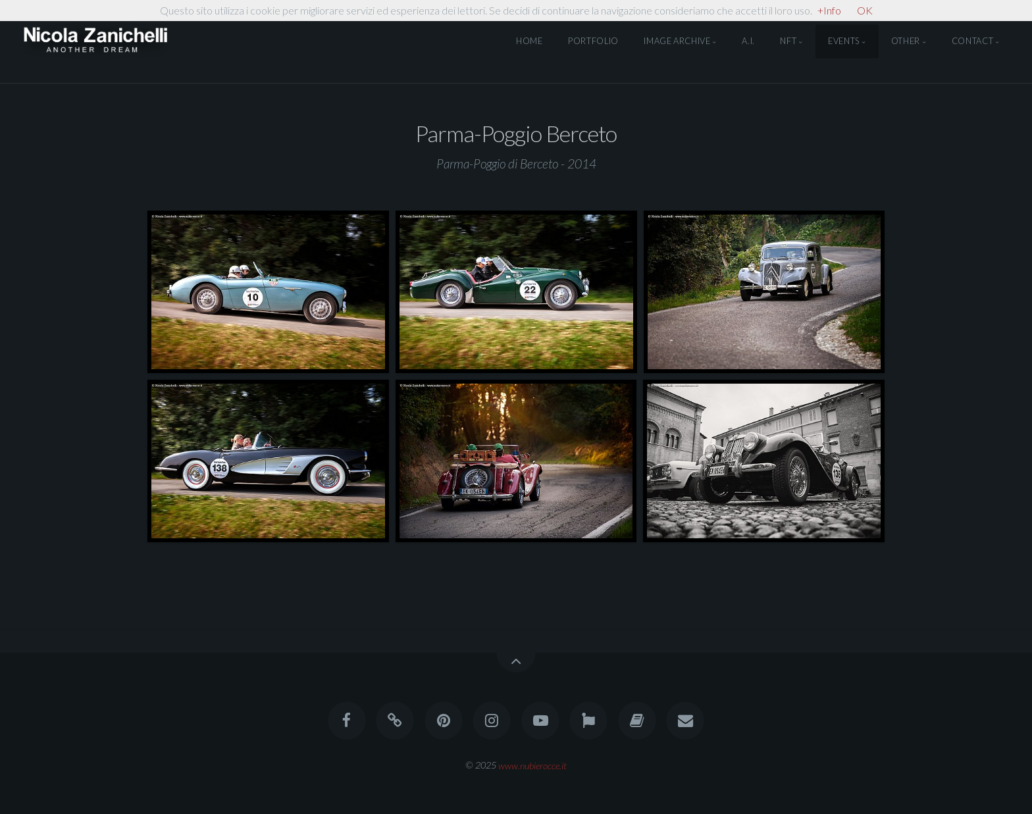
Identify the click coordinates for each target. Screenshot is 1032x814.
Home (529, 41)
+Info (829, 10)
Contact (972, 41)
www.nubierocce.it (532, 765)
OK (865, 10)
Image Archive (677, 41)
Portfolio (593, 41)
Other (905, 41)
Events (844, 41)
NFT (788, 41)
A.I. (748, 41)
